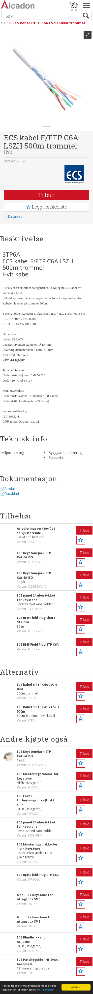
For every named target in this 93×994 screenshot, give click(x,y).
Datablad (15, 216)
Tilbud (46, 195)
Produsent (12, 488)
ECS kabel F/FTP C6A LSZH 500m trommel (49, 23)
